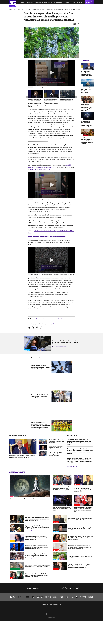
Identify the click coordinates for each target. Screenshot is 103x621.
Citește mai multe (71, 466)
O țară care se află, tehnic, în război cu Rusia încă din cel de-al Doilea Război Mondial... (87, 90)
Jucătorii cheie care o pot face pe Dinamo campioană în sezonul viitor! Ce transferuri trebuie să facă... (83, 509)
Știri (15, 9)
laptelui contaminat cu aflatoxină (40, 169)
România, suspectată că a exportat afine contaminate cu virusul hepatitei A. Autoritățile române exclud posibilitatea (56, 9)
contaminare (48, 318)
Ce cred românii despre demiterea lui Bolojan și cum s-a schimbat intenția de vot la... (86, 74)
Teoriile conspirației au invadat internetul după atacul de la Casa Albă (62, 508)
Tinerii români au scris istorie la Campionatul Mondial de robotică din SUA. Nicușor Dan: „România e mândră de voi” (79, 442)
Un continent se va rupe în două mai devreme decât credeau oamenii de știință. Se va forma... (86, 124)
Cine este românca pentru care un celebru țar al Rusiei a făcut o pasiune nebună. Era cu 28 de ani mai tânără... (37, 519)
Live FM (79, 2)
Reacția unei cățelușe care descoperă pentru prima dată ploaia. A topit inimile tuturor (37, 565)
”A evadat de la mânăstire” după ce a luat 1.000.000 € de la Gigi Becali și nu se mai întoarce (65, 342)
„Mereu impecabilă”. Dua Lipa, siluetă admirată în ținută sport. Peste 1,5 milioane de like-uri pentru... (37, 538)
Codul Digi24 (58, 608)
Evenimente (27, 9)
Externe (44, 2)
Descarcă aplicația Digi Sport (61, 346)
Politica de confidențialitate (55, 604)
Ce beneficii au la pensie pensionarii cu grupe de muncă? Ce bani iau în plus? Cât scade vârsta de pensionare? (79, 547)
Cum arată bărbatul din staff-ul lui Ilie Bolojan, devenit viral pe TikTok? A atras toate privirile (62, 488)
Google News (52, 324)
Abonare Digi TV (28, 608)
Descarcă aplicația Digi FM (32, 531)
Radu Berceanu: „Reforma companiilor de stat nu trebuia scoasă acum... (56, 447)
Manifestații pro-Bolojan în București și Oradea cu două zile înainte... (56, 441)
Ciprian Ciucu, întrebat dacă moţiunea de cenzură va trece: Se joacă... (56, 454)
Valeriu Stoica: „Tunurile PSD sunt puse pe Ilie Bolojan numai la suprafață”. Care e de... (86, 107)
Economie (38, 2)
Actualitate (29, 2)
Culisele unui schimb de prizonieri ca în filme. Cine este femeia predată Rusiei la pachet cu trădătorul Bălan (36, 547)
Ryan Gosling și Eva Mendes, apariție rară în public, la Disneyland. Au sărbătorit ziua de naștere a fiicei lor (37, 527)
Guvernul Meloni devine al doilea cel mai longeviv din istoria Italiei (39, 396)
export (39, 318)
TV (54, 2)
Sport (50, 2)
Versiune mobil (51, 614)
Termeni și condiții (45, 604)
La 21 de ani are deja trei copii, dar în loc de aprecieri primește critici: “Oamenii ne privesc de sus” (37, 555)
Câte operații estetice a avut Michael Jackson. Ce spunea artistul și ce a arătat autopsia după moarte (36, 575)
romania (35, 318)
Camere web (66, 608)
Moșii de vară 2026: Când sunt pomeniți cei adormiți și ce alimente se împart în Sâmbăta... (87, 140)
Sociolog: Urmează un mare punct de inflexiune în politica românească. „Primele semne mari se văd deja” (51, 102)
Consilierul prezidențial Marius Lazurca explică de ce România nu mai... (22, 456)
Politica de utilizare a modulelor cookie (43, 608)
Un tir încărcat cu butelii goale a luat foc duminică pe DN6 (67, 101)
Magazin (59, 2)
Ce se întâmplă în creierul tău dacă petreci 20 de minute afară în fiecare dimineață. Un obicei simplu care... (80, 556)
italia (43, 318)
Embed (31, 87)
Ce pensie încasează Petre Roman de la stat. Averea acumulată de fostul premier (80, 519)
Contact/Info (75, 608)
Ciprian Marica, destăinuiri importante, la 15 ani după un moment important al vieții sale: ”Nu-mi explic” (83, 489)
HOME (10, 9)
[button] (51, 72)
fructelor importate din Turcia (47, 167)
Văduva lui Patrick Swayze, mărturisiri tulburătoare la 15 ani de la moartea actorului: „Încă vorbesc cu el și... (79, 566)
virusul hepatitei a (59, 318)
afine (53, 318)
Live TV (88, 2)
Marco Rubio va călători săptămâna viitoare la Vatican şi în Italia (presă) (40, 367)
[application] (51, 73)
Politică (21, 2)
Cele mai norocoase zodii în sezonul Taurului (24, 499)
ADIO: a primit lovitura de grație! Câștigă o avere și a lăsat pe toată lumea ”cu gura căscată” (80, 528)
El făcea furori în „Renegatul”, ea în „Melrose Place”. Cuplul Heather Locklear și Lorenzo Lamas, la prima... (80, 538)
